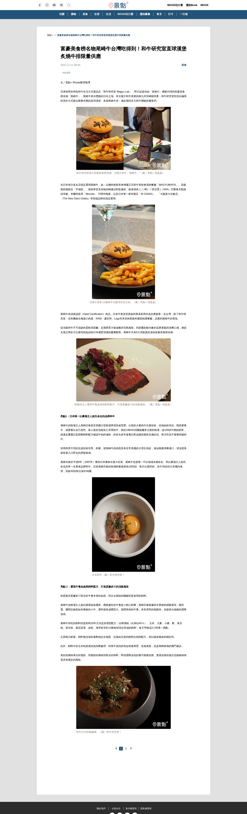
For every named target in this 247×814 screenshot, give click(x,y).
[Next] (131, 748)
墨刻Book (191, 5)
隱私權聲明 (146, 808)
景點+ (50, 35)
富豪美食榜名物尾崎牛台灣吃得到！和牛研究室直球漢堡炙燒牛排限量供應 (93, 35)
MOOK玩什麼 (175, 5)
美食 (184, 65)
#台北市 (66, 72)
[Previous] (116, 748)
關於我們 (101, 808)
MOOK (205, 5)
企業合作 (116, 808)
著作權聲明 (131, 808)
